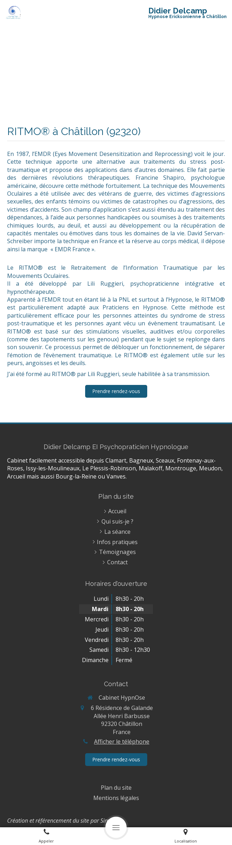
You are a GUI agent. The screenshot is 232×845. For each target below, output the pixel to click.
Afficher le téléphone (121, 741)
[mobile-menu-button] (116, 827)
